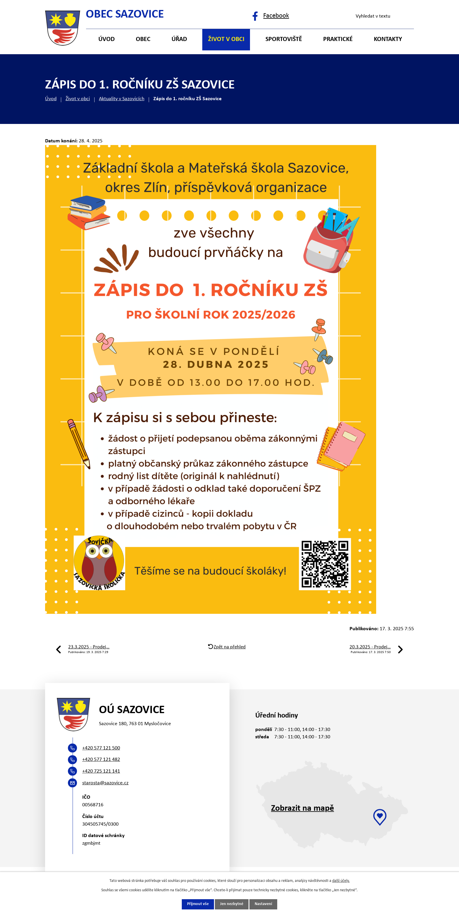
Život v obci (78, 99)
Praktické (338, 39)
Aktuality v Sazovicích (121, 99)
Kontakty (388, 39)
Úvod (50, 99)
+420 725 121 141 (101, 771)
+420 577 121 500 (101, 748)
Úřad (179, 39)
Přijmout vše (198, 904)
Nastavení (263, 904)
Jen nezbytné (231, 904)
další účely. (341, 880)
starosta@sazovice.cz (105, 783)
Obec (143, 39)
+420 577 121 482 (101, 759)
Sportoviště (284, 39)
